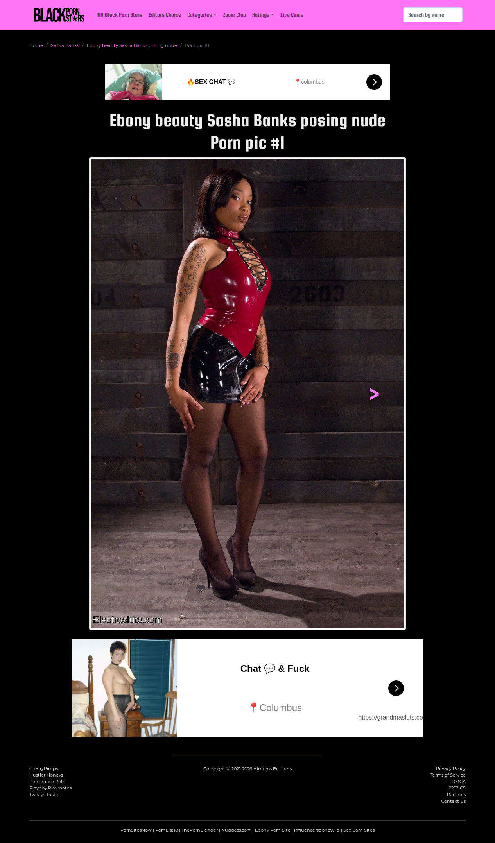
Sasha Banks (65, 45)
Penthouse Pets (47, 781)
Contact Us (453, 801)
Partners (456, 794)
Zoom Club (234, 14)
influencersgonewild (317, 830)
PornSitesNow (136, 830)
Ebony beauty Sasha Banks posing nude (132, 45)
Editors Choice (165, 14)
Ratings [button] (260, 14)
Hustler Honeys (46, 775)
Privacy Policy (451, 768)
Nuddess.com (236, 830)
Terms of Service (448, 775)
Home (36, 45)
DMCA (459, 781)
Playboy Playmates (50, 788)
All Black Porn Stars (119, 14)
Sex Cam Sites (359, 830)
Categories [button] (199, 14)
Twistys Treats (44, 794)
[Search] (433, 14)
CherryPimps (43, 768)
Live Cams (291, 14)
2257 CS (457, 788)
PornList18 (166, 830)
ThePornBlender (199, 830)
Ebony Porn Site (273, 830)
